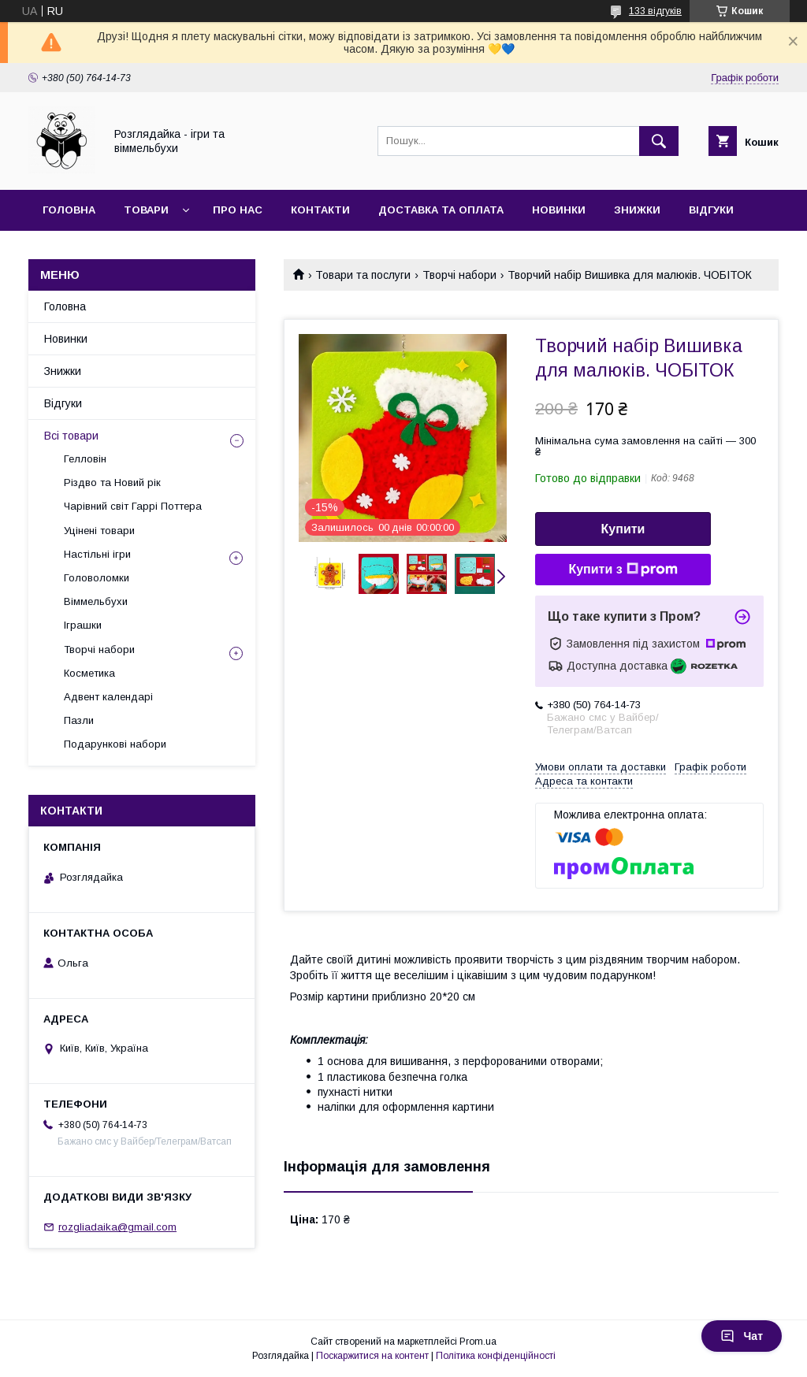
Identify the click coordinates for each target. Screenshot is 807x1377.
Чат (741, 1336)
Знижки (637, 210)
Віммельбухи (96, 601)
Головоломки (96, 578)
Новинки (559, 210)
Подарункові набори (115, 744)
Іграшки (83, 625)
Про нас (237, 210)
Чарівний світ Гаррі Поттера (133, 506)
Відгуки (711, 210)
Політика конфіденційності (496, 1355)
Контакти (320, 210)
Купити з (622, 569)
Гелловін (85, 459)
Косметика (89, 673)
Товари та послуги (363, 275)
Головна (69, 210)
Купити (623, 529)
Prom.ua (477, 1341)
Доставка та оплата (441, 210)
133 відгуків (655, 11)
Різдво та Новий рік (112, 482)
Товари (146, 210)
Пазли (79, 720)
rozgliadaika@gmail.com (117, 1227)
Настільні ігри (97, 554)
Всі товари (71, 435)
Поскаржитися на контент (372, 1355)
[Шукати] (659, 141)
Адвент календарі (108, 697)
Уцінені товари (99, 530)
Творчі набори (459, 275)
